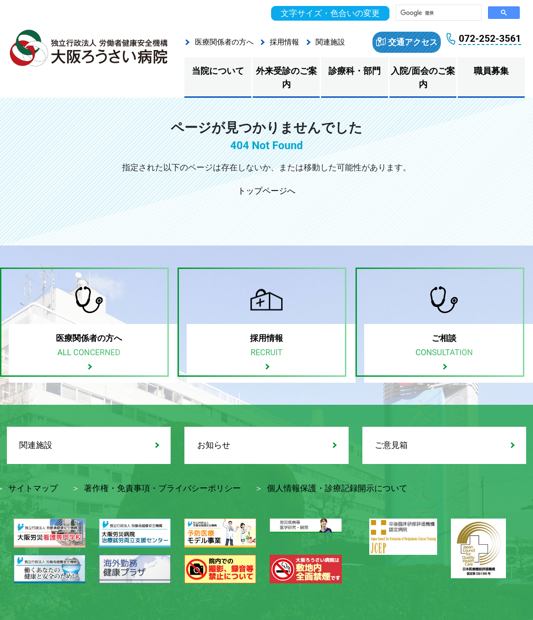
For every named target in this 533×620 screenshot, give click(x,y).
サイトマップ (33, 488)
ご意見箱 (391, 445)
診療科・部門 (354, 71)
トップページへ (266, 190)
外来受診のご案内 (286, 77)
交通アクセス (413, 42)
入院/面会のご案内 (423, 77)
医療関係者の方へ (224, 42)
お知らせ (213, 445)
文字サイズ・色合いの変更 (330, 13)
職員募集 (491, 71)
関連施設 (330, 42)
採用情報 (284, 42)
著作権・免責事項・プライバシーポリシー (162, 488)
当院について (218, 71)
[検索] (437, 12)
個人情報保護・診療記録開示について (337, 488)
